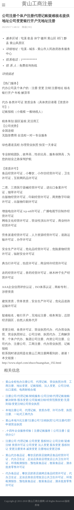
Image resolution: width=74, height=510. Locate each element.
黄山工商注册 (37, 4)
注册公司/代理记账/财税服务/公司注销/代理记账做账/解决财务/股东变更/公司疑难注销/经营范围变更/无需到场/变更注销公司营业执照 (38, 400)
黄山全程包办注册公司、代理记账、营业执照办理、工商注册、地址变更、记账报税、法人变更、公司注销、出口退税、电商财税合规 (39, 385)
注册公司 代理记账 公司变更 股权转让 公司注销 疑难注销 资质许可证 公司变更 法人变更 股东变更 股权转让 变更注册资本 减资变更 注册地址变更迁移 (38, 445)
